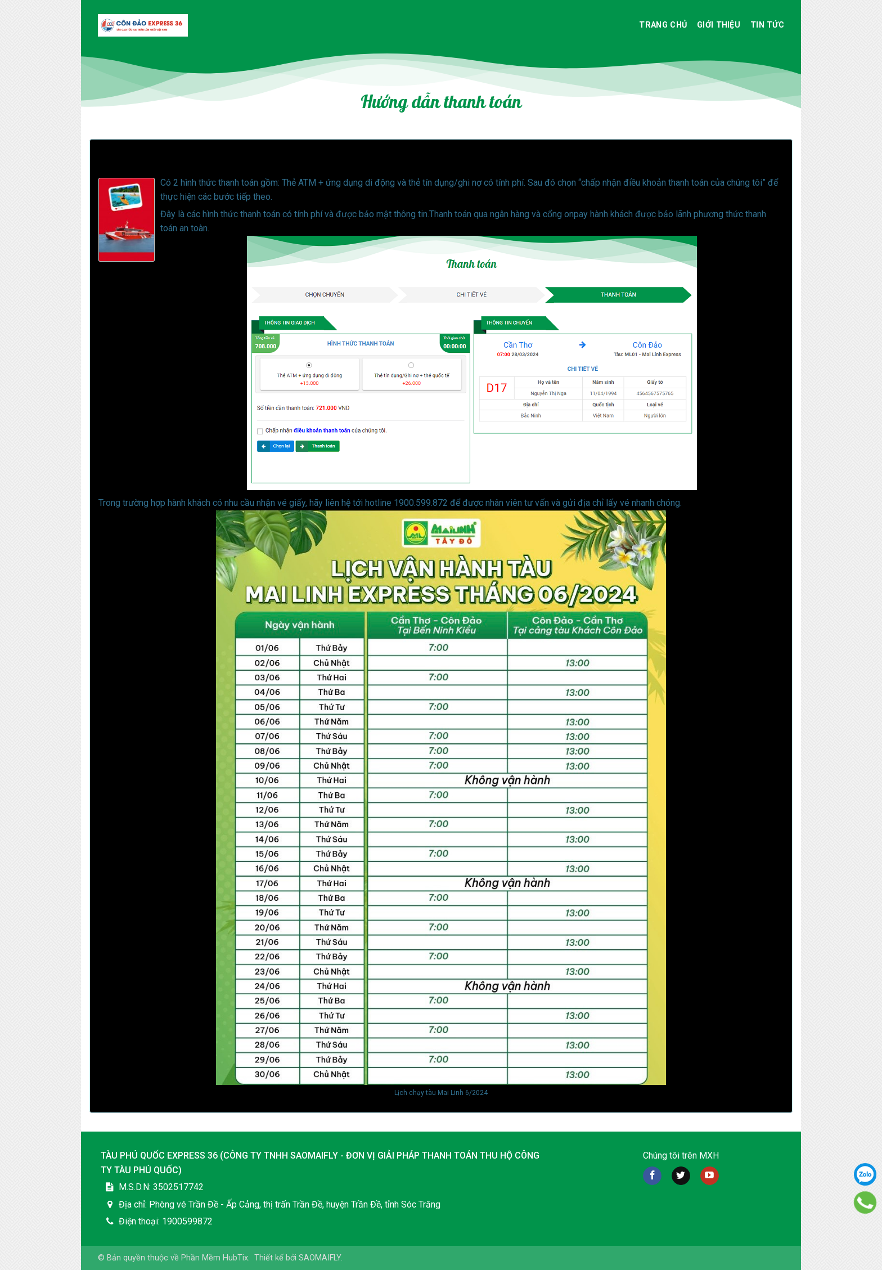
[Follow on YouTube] (709, 1176)
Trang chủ (663, 25)
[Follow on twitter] (681, 1176)
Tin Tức (767, 25)
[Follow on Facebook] (652, 1176)
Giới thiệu (718, 25)
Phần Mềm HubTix (214, 1258)
